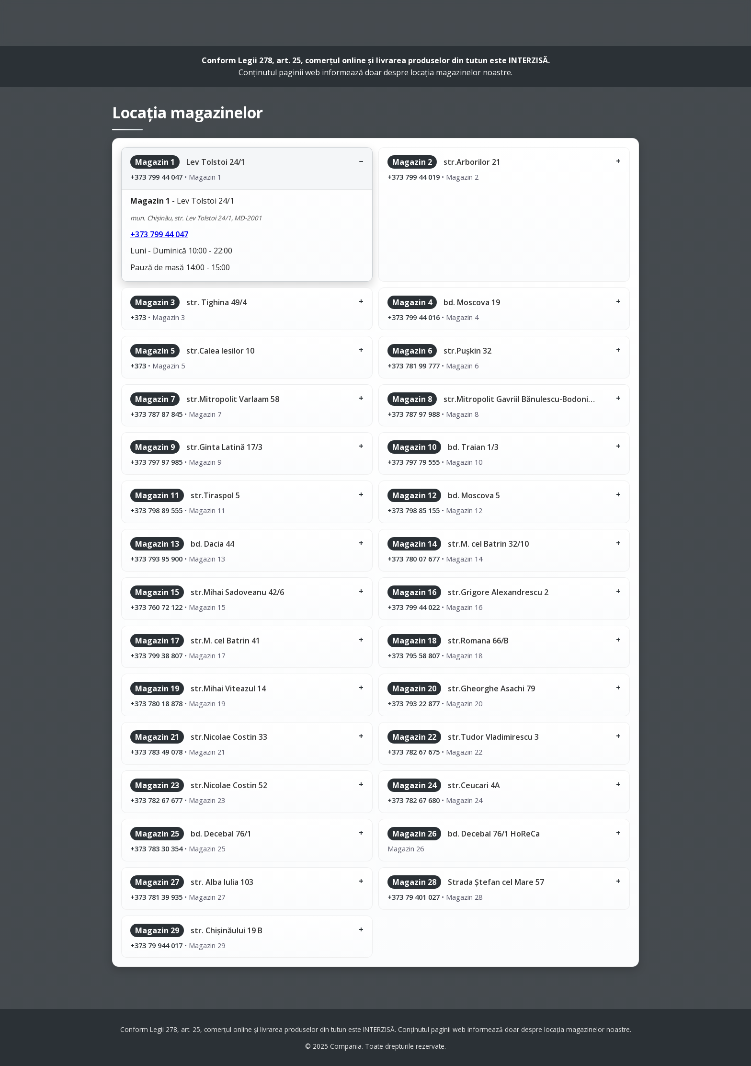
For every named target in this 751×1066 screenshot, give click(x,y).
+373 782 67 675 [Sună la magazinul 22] (413, 752)
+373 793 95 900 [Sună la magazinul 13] (156, 558)
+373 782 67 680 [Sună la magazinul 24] (413, 800)
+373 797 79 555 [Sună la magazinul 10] (413, 462)
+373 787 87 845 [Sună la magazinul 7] (156, 414)
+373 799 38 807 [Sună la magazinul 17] (156, 655)
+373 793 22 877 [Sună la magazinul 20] (413, 703)
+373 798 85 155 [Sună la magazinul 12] (413, 510)
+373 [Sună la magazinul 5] (138, 365)
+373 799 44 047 (159, 234)
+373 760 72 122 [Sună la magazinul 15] (156, 607)
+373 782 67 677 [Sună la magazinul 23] (156, 800)
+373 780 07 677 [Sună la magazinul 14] (413, 558)
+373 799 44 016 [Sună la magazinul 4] (413, 317)
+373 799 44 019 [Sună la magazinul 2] (413, 177)
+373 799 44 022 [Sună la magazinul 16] (413, 607)
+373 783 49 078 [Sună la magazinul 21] (156, 752)
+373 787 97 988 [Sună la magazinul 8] (413, 414)
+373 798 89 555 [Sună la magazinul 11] (156, 510)
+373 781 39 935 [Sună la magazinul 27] (156, 897)
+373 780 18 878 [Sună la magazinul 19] (156, 703)
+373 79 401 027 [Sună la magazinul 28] (413, 897)
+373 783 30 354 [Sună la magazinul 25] (156, 848)
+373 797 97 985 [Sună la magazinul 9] (156, 462)
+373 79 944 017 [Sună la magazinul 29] (156, 945)
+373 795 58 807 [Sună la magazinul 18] (413, 655)
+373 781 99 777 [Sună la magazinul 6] (413, 365)
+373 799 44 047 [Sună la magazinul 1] (156, 177)
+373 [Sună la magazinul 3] (138, 317)
